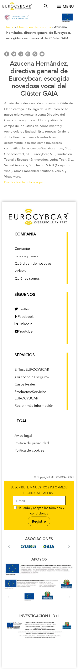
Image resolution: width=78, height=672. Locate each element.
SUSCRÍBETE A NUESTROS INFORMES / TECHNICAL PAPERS (39, 494)
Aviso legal (23, 436)
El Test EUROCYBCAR (32, 370)
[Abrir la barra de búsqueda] (45, 6)
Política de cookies (29, 450)
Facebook (24, 317)
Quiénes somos (27, 278)
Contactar (22, 249)
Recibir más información (34, 406)
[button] (9, 546)
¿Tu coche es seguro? (32, 377)
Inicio (10, 27)
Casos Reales (25, 384)
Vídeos (20, 271)
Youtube (24, 331)
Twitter (22, 309)
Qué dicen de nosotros (34, 27)
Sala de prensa (26, 256)
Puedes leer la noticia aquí (23, 182)
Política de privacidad (32, 443)
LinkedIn (23, 324)
